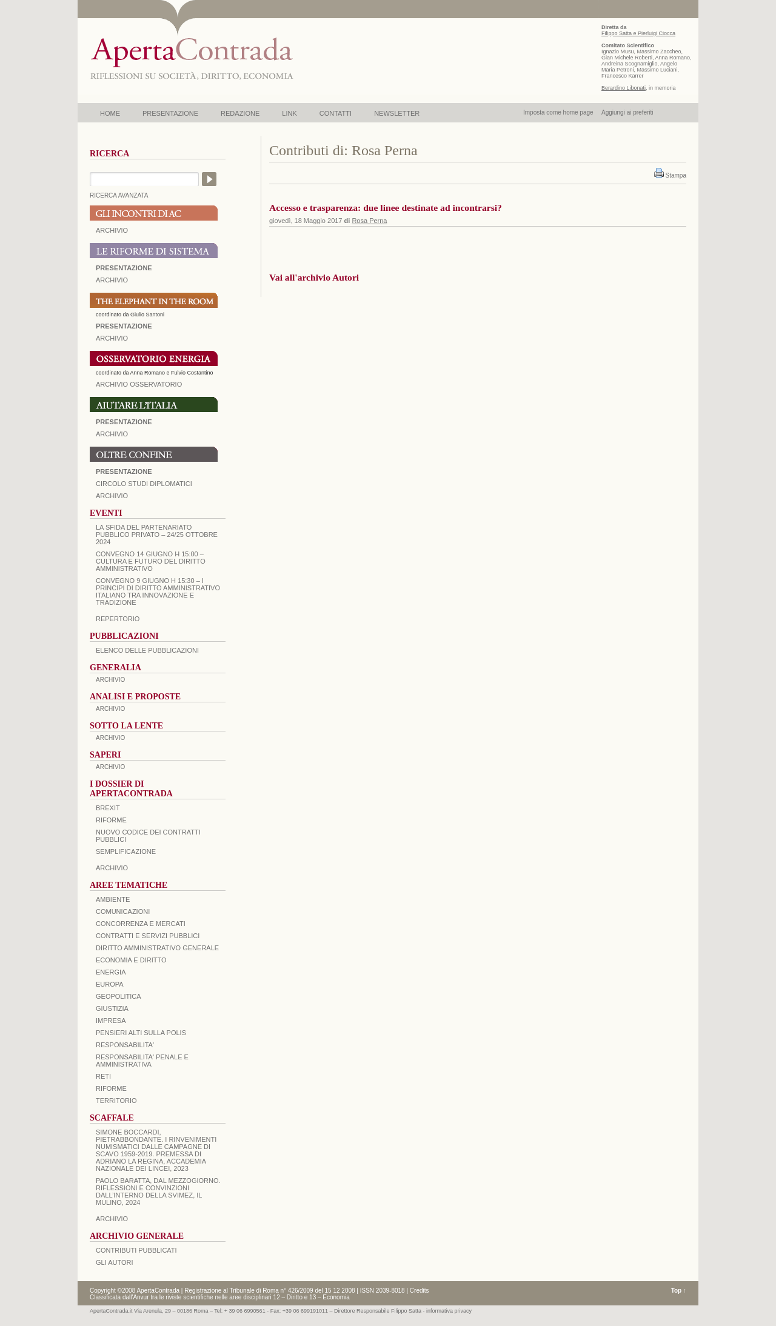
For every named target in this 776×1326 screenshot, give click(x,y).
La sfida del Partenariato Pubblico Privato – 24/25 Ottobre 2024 (157, 534)
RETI (103, 1076)
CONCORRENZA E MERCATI (141, 923)
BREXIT (108, 807)
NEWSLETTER (397, 113)
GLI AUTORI (114, 1262)
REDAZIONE (240, 113)
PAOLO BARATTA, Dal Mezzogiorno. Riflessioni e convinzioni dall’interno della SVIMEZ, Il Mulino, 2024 (158, 1191)
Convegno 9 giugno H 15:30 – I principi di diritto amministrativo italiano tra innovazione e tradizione (158, 591)
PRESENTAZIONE (170, 113)
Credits (419, 1290)
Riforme (111, 820)
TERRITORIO (116, 1100)
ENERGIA (111, 972)
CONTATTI (335, 113)
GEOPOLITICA (118, 996)
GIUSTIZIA (112, 1008)
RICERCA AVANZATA (119, 195)
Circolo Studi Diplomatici (144, 483)
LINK (289, 113)
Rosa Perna (369, 220)
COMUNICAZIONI (123, 911)
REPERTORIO (117, 618)
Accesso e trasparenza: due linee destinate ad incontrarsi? (385, 207)
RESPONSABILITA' (125, 1044)
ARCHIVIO (112, 230)
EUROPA (110, 984)
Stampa (676, 175)
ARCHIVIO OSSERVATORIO (139, 384)
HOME (110, 113)
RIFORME (111, 1088)
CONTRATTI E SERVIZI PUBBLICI (147, 935)
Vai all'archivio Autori (314, 277)
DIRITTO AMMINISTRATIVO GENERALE (157, 947)
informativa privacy (449, 1311)
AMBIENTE (113, 899)
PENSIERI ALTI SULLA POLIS (141, 1032)
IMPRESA (111, 1020)
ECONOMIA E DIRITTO (131, 960)
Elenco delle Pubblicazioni (147, 650)
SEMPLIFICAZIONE (126, 851)
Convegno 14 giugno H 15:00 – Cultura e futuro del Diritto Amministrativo (151, 561)
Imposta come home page (558, 112)
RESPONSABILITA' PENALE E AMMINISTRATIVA (142, 1060)
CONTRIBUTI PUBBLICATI (136, 1250)
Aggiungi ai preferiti (627, 112)
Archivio (112, 434)
